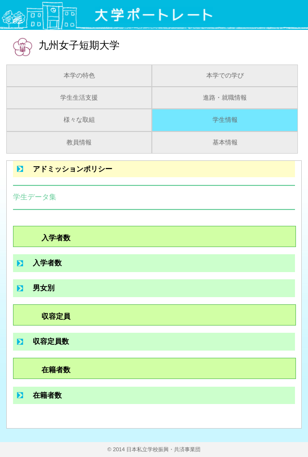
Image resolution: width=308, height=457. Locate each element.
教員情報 (79, 142)
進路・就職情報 (225, 97)
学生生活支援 (79, 97)
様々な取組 (79, 120)
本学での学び (225, 75)
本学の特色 (79, 75)
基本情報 (225, 142)
